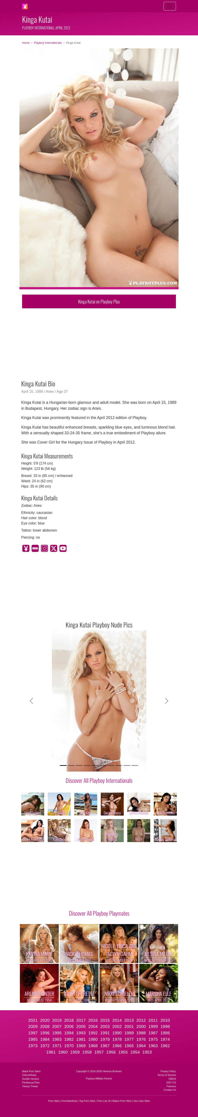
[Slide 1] (63, 765)
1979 (105, 1039)
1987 (153, 1033)
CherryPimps (29, 1075)
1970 (69, 1045)
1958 (87, 1052)
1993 (81, 1033)
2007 (57, 1026)
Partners (171, 1086)
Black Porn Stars (31, 1071)
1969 (81, 1045)
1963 (153, 1045)
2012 (141, 1020)
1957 (99, 1052)
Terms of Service (167, 1075)
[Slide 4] (87, 765)
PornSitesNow (69, 1101)
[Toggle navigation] (170, 6)
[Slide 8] (119, 765)
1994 (69, 1033)
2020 (45, 1020)
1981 (81, 1039)
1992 (93, 1033)
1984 (45, 1039)
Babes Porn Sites (121, 1101)
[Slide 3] (79, 765)
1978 (117, 1039)
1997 (33, 1033)
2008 (45, 1026)
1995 (57, 1033)
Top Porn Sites (87, 1101)
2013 (129, 1020)
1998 (165, 1026)
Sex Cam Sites (141, 1101)
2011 (153, 1020)
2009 (33, 1026)
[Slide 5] (95, 765)
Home (26, 42)
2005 (81, 1026)
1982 (69, 1039)
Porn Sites (54, 1101)
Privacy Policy (168, 1071)
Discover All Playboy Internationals (99, 780)
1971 (57, 1045)
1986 (165, 1033)
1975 (153, 1039)
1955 (123, 1052)
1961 (51, 1052)
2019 (57, 1020)
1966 (117, 1045)
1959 (75, 1052)
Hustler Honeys (30, 1078)
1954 (135, 1052)
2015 (105, 1020)
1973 (33, 1045)
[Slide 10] (134, 765)
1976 (141, 1039)
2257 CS (171, 1082)
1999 (153, 1026)
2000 (141, 1026)
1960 (63, 1052)
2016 (93, 1020)
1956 (111, 1052)
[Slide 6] (103, 765)
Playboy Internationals (48, 42)
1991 (105, 1033)
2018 (69, 1020)
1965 (129, 1045)
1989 (129, 1033)
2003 (105, 1026)
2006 (69, 1026)
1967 (105, 1045)
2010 (165, 1020)
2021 (33, 1020)
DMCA (172, 1078)
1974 (165, 1039)
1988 (141, 1033)
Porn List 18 (103, 1101)
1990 (117, 1033)
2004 (93, 1026)
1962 (165, 1045)
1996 (45, 1033)
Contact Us (170, 1089)
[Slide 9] (127, 765)
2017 (81, 1020)
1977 (129, 1039)
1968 (93, 1045)
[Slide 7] (111, 765)
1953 (147, 1052)
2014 (117, 1020)
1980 (93, 1039)
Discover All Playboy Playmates (99, 913)
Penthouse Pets (31, 1082)
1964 (141, 1045)
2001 (129, 1026)
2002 (117, 1026)
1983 (57, 1039)
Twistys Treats (30, 1086)
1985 (33, 1039)
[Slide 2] (71, 765)
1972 (45, 1045)
